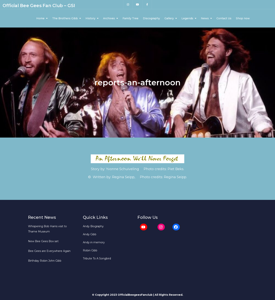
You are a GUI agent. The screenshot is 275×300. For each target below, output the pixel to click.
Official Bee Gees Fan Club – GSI (39, 5)
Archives (109, 18)
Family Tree (130, 18)
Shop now (243, 18)
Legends (187, 18)
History (90, 18)
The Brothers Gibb (65, 18)
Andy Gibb (89, 234)
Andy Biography (93, 226)
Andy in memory (94, 242)
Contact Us (223, 18)
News (205, 18)
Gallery (169, 18)
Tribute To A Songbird (97, 258)
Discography (151, 18)
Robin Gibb (90, 250)
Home (40, 18)
